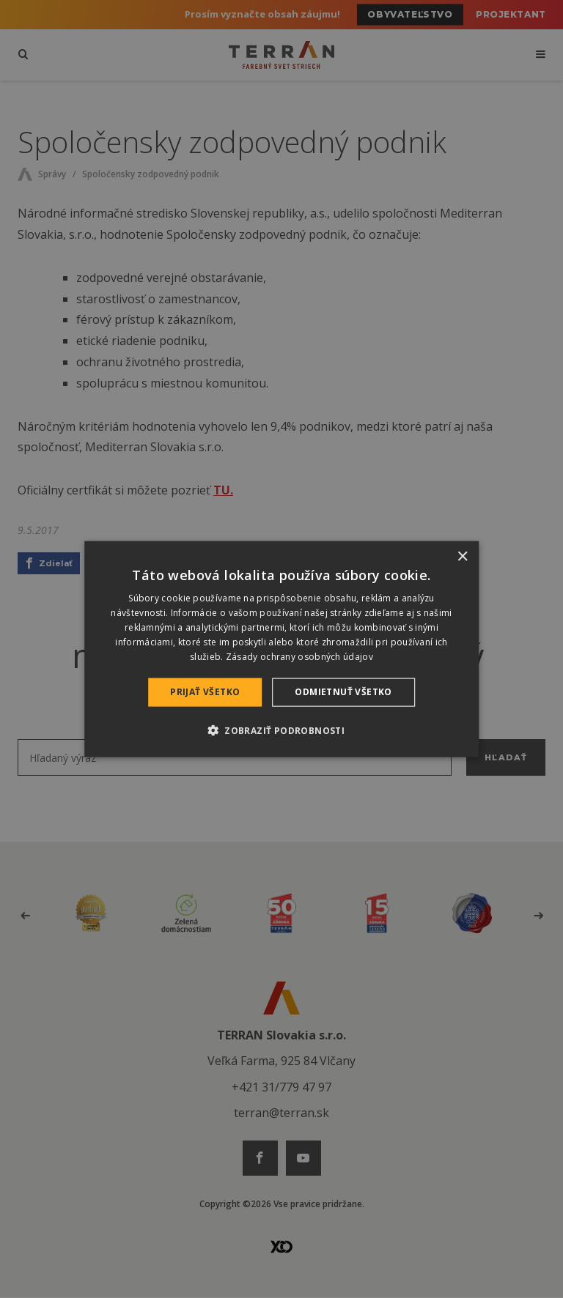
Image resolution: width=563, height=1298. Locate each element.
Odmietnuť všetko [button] (343, 692)
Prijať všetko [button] (205, 692)
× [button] (462, 557)
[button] (281, 729)
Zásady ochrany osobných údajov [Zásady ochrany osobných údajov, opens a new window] (299, 656)
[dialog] (281, 649)
